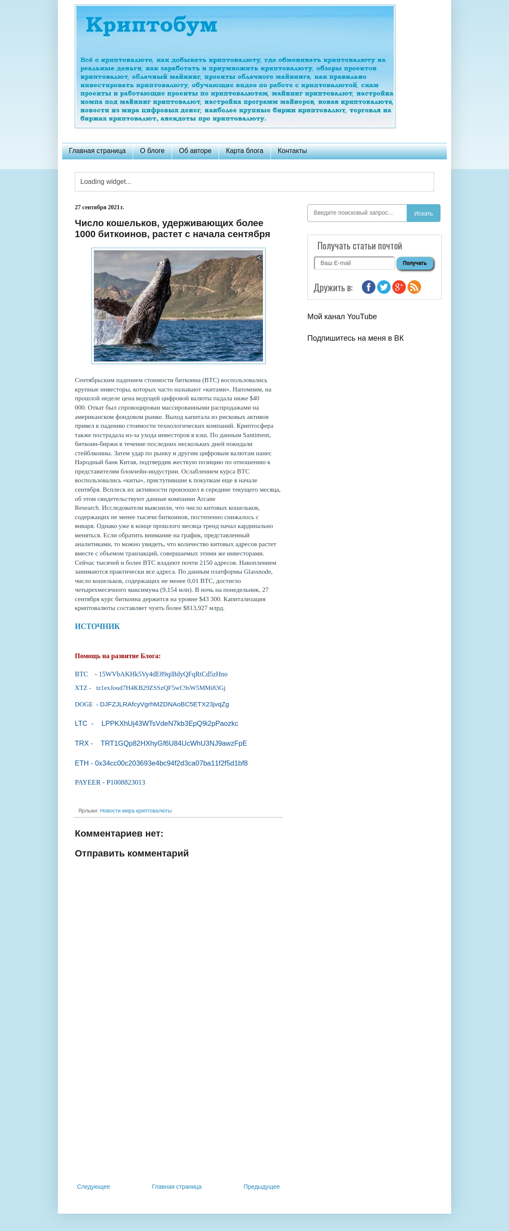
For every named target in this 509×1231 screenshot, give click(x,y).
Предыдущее (262, 1186)
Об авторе (195, 150)
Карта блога (244, 150)
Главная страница (97, 150)
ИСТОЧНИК (97, 626)
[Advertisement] (178, 1112)
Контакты (292, 150)
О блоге (152, 150)
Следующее (93, 1186)
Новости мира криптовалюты (136, 811)
